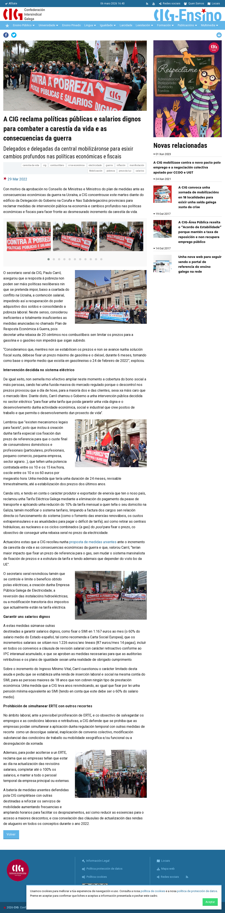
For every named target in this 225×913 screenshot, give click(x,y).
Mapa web (166, 868)
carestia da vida (31, 165)
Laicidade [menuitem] (126, 25)
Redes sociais (169, 3)
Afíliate (11, 3)
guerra (109, 165)
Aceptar (210, 902)
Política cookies (94, 876)
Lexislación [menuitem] (143, 25)
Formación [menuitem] (164, 25)
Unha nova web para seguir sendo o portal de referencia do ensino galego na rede (199, 264)
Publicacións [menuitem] (186, 25)
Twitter (13, 35)
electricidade (95, 165)
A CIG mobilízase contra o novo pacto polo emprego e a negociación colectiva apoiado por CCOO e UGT (187, 168)
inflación (121, 165)
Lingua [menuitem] (88, 25)
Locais (214, 3)
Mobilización (95, 171)
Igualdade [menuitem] (106, 25)
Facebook (6, 35)
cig (44, 165)
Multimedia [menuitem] (208, 25)
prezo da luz (125, 171)
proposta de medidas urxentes (92, 542)
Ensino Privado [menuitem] (71, 25)
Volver (11, 834)
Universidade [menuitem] (47, 25)
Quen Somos (194, 3)
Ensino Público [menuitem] (22, 25)
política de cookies (153, 891)
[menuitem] (7, 25)
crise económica (76, 165)
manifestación (137, 165)
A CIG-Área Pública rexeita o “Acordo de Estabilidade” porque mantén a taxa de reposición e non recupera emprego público (199, 232)
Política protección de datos (102, 868)
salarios (140, 171)
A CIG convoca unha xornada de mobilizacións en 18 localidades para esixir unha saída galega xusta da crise (198, 197)
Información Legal (95, 860)
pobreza (111, 171)
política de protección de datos (197, 891)
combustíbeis (57, 165)
